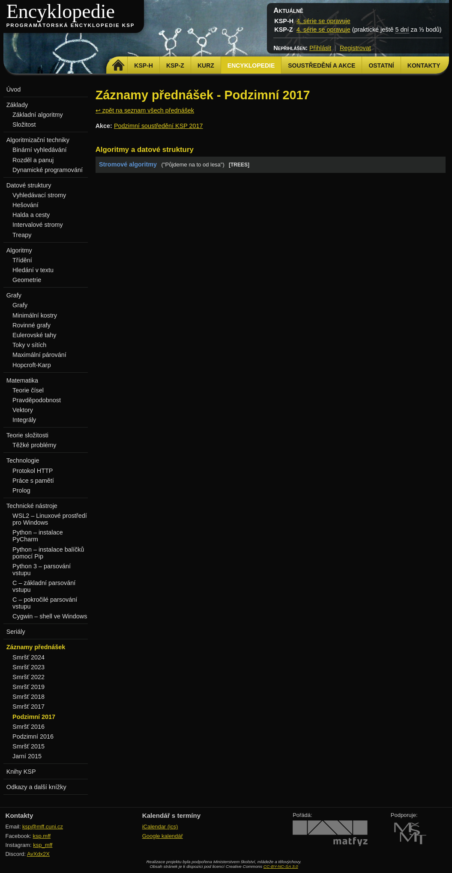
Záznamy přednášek (36, 647)
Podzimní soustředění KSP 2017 (158, 125)
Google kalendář (162, 836)
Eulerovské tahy (34, 335)
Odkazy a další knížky (36, 787)
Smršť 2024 (28, 657)
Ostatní (381, 65)
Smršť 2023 (28, 667)
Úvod (13, 89)
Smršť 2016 (28, 726)
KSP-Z (175, 65)
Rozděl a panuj (33, 160)
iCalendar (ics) (160, 826)
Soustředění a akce (321, 65)
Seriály (15, 631)
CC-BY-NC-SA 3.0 (280, 866)
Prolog (21, 490)
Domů (118, 65)
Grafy (19, 305)
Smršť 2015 (28, 746)
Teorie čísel (28, 390)
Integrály (24, 419)
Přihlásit (320, 48)
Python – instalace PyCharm (37, 536)
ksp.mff (42, 836)
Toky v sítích (29, 344)
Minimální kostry (34, 315)
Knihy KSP (21, 771)
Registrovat (355, 48)
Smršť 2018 (28, 696)
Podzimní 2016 (33, 736)
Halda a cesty (31, 214)
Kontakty (423, 65)
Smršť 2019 (28, 686)
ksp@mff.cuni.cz (42, 826)
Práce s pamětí (33, 480)
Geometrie (26, 279)
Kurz (206, 65)
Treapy (21, 235)
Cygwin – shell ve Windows (49, 616)
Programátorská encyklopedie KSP (70, 25)
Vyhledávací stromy (39, 195)
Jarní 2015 (27, 756)
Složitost (24, 124)
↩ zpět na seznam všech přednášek (145, 110)
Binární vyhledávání (39, 149)
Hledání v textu (33, 270)
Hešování (25, 205)
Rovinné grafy (31, 325)
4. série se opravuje (323, 21)
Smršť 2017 (28, 706)
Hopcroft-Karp (31, 365)
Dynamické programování (47, 169)
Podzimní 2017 (33, 716)
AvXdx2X (38, 854)
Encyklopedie (60, 11)
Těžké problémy (34, 445)
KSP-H (143, 65)
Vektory (22, 410)
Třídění (22, 260)
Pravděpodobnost (36, 400)
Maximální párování (39, 354)
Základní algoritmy (37, 114)
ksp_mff (42, 845)
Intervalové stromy (37, 224)
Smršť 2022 (28, 677)
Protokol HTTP (32, 470)
